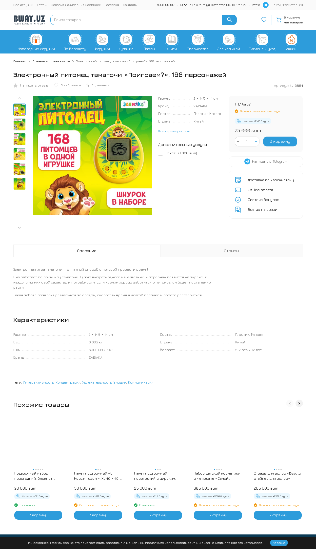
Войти (276, 5)
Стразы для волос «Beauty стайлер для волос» (277, 475)
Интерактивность (38, 382)
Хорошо (279, 543)
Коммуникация (141, 382)
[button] (19, 228)
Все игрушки (23, 5)
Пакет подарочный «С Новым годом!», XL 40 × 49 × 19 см (97, 476)
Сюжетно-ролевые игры (51, 61)
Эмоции (120, 382)
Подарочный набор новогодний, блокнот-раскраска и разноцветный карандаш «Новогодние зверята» (36, 476)
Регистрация (293, 5)
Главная (19, 61)
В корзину (280, 141)
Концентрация (68, 382)
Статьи (42, 5)
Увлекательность (97, 382)
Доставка (111, 5)
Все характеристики (174, 131)
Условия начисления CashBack (75, 5)
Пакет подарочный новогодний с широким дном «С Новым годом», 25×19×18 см (154, 476)
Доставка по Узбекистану (271, 180)
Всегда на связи (262, 209)
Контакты (130, 5)
